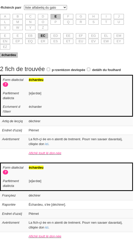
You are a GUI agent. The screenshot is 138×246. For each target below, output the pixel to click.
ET (68, 41)
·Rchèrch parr (10, 7)
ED (55, 36)
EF (81, 36)
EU (81, 41)
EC (43, 36)
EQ (30, 41)
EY (119, 41)
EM (118, 36)
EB (30, 36)
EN (5, 41)
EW (106, 41)
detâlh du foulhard (106, 70)
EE (68, 36)
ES (55, 41)
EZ (5, 47)
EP (17, 41)
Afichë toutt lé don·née (45, 153)
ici (46, 144)
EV (93, 41)
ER (43, 41)
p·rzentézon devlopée (68, 70)
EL (106, 36)
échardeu (9, 55)
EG (93, 36)
